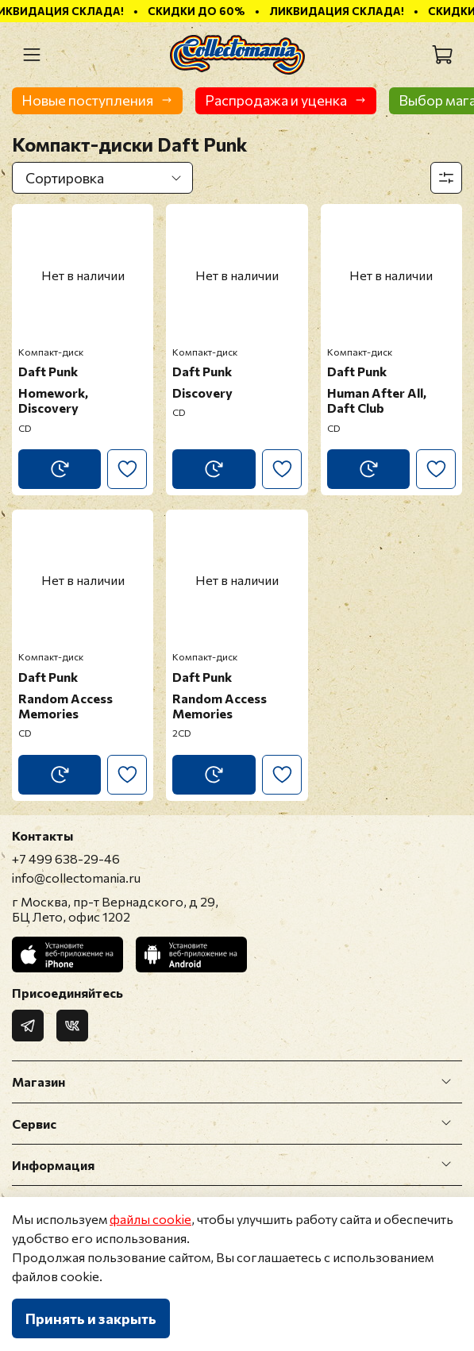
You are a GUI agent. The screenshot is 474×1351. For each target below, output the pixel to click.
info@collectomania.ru (76, 877)
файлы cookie (150, 1218)
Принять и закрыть (90, 1318)
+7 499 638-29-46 (66, 858)
